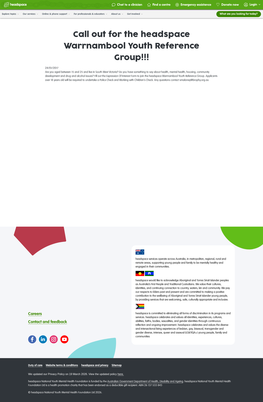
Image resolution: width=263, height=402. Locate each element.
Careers (35, 314)
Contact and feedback (47, 322)
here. (121, 374)
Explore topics (10, 14)
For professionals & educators (90, 14)
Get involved (135, 14)
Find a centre (158, 5)
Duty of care (35, 365)
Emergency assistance (193, 5)
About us (117, 14)
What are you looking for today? (239, 14)
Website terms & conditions (62, 365)
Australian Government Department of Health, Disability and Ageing (145, 381)
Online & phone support (56, 14)
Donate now (227, 5)
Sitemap (117, 365)
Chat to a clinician (127, 5)
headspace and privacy (94, 365)
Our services (30, 14)
